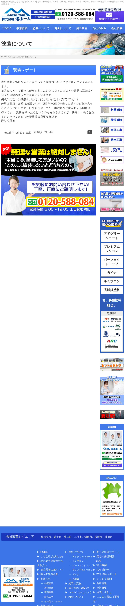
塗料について (76, 552)
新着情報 (101, 583)
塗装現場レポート (106, 574)
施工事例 (81, 28)
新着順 (38, 132)
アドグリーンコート (82, 556)
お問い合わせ (104, 592)
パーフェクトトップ (82, 565)
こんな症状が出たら (51, 556)
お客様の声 (102, 569)
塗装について (41, 28)
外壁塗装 (48, 583)
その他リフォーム (53, 601)
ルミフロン (112, 281)
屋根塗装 (48, 588)
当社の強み (99, 28)
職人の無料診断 (49, 574)
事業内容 (22, 28)
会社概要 (116, 28)
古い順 (49, 132)
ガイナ (112, 272)
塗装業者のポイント (51, 569)
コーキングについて (79, 592)
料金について (62, 28)
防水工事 (48, 596)
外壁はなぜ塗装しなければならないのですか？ (40, 99)
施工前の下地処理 (78, 588)
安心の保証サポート (107, 552)
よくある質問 (104, 578)
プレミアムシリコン (82, 570)
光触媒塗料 (112, 290)
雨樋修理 (48, 592)
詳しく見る (8, 120)
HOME (6, 28)
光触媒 (75, 579)
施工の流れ (74, 583)
